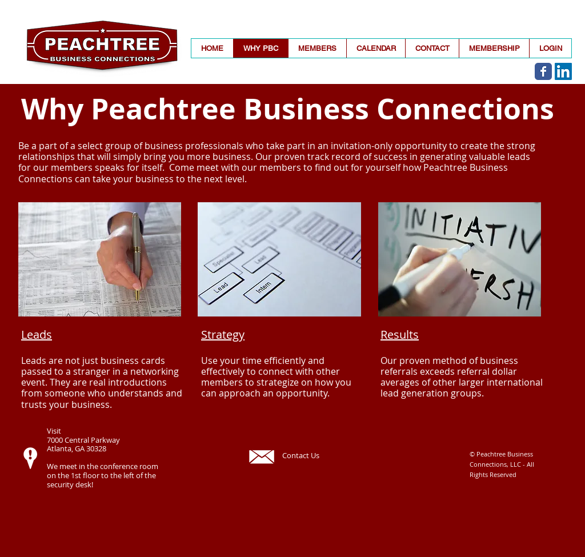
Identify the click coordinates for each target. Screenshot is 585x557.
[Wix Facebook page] (543, 71)
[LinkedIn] (563, 71)
